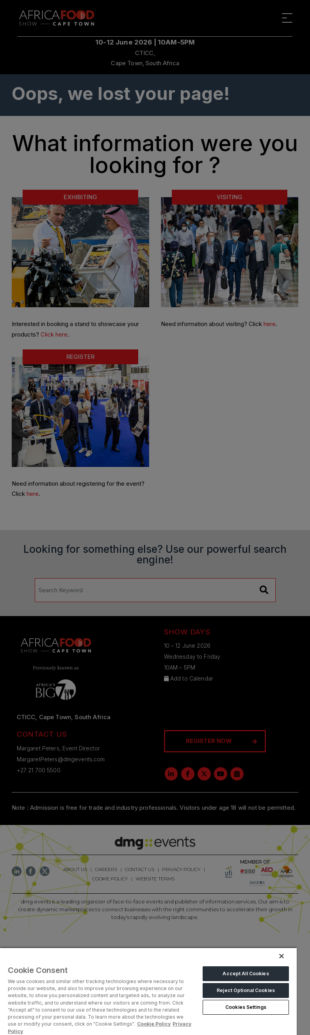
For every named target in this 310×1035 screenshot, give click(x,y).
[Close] (281, 956)
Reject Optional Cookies (246, 990)
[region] (148, 991)
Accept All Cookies (246, 973)
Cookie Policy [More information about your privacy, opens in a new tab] (154, 1024)
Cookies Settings (245, 1007)
